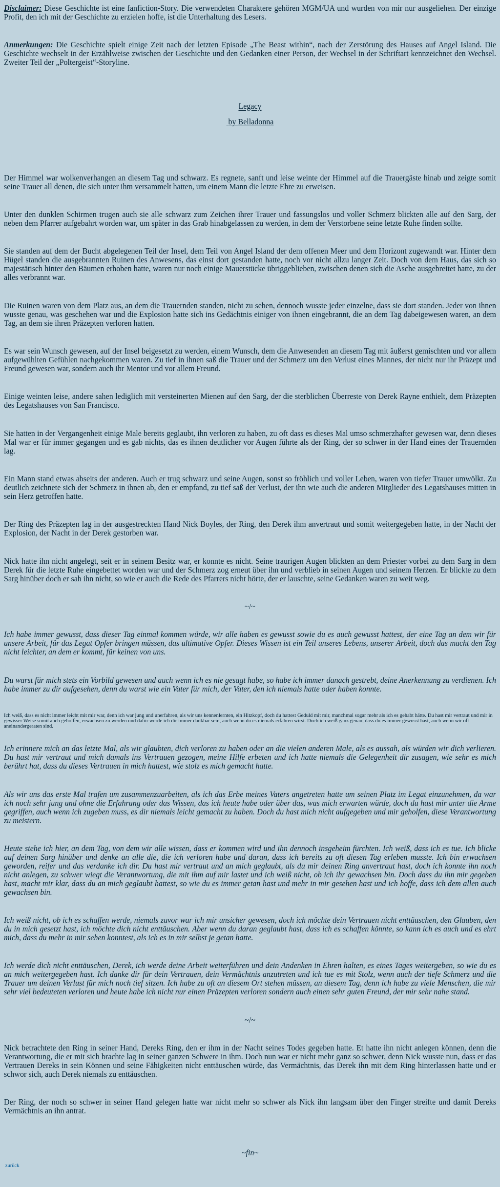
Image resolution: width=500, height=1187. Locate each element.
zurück (12, 1165)
